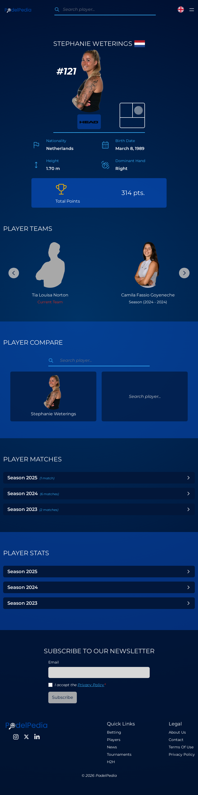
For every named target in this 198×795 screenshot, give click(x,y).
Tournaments (119, 754)
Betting (114, 732)
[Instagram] (15, 736)
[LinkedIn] (37, 736)
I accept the (80, 684)
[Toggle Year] (188, 477)
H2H (111, 761)
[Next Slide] (184, 273)
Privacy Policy (91, 684)
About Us (177, 732)
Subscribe (62, 697)
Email (53, 662)
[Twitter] (26, 736)
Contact (176, 739)
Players (113, 739)
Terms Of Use (181, 747)
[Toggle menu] (191, 10)
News (112, 747)
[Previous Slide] (13, 273)
